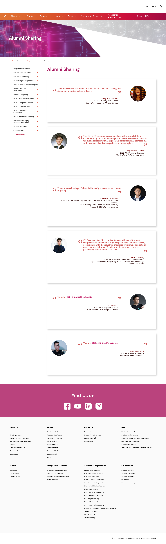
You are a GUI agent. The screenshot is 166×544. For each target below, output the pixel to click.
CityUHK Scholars (17, 449)
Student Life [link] (143, 16)
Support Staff (52, 455)
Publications (90, 439)
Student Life (127, 467)
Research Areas (90, 433)
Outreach (13, 471)
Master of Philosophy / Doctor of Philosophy (100, 509)
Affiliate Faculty (52, 442)
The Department (16, 436)
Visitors (49, 458)
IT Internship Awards (128, 445)
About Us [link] (15, 16)
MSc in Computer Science (93, 496)
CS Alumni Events (16, 477)
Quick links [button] (149, 6)
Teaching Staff (52, 445)
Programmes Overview (92, 471)
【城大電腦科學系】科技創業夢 (79, 298)
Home (5, 16)
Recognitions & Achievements (21, 442)
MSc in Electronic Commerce (94, 503)
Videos (12, 445)
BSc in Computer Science (93, 474)
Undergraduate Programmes (57, 471)
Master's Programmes (55, 474)
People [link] (30, 16)
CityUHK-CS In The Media (130, 442)
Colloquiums (88, 442)
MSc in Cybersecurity (91, 500)
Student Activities (127, 471)
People (50, 428)
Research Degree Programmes (58, 477)
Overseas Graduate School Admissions (135, 439)
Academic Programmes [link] (115, 16)
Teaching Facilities (16, 452)
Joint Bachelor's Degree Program (96, 484)
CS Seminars (14, 474)
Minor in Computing (91, 490)
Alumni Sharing (52, 480)
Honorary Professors (54, 439)
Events (13, 467)
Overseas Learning (128, 484)
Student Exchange (91, 512)
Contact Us (14, 455)
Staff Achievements (128, 433)
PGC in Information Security (94, 506)
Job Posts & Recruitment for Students (136, 449)
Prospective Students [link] (91, 16)
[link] (160, 6)
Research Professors (54, 436)
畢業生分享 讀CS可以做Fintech (105, 344)
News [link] (58, 16)
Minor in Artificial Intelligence (94, 487)
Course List (89, 515)
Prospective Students (57, 467)
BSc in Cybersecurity (91, 477)
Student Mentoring (128, 477)
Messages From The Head (19, 439)
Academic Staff (52, 433)
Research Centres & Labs (93, 436)
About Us (14, 428)
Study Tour (125, 480)
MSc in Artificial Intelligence (94, 493)
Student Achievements (129, 436)
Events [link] (71, 16)
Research (88, 428)
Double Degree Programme (94, 480)
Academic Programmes (27, 61)
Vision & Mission (15, 433)
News (123, 428)
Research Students (54, 452)
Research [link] (44, 16)
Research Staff (52, 449)
